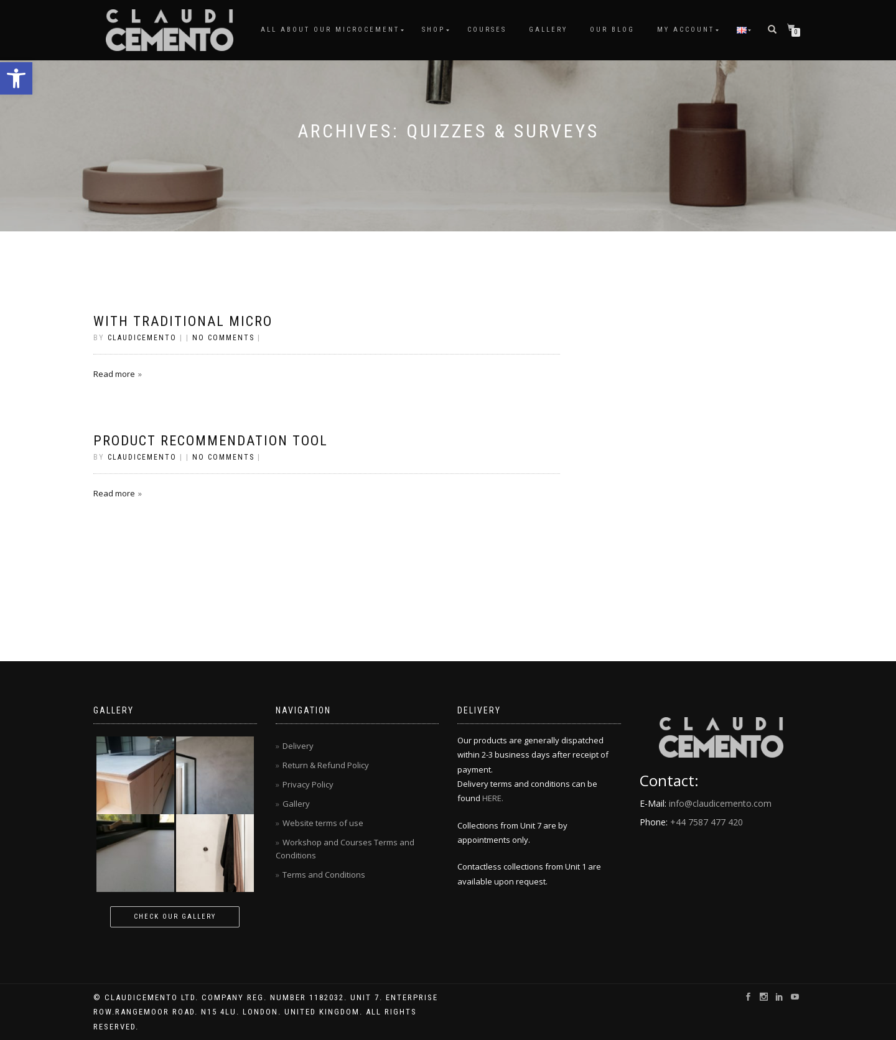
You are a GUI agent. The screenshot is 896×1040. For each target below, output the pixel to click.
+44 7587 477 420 (706, 822)
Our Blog (612, 30)
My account (685, 30)
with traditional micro (183, 321)
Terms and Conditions (323, 874)
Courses (486, 30)
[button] (16, 78)
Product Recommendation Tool (210, 440)
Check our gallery (175, 916)
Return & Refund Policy (325, 765)
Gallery (548, 30)
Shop (433, 30)
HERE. (492, 798)
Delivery (298, 745)
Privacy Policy (308, 784)
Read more (114, 373)
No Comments (223, 337)
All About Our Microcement (330, 30)
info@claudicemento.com (720, 803)
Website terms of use (322, 823)
